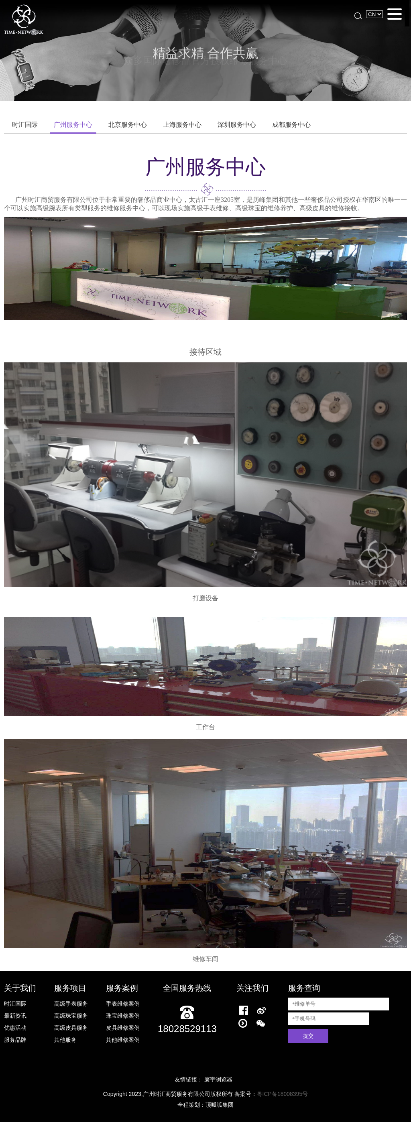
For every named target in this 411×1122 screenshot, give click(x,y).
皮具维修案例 (123, 1027)
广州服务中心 (73, 124)
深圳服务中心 (237, 124)
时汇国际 (25, 124)
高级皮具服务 (71, 1027)
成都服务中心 (291, 124)
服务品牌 (15, 1040)
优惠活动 (15, 1027)
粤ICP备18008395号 (282, 1094)
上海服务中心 (182, 124)
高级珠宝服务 (71, 1015)
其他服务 (65, 1040)
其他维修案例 (123, 1040)
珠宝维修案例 (123, 1015)
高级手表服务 (71, 1003)
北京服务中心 (127, 124)
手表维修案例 (123, 1003)
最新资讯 (15, 1015)
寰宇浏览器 (218, 1079)
